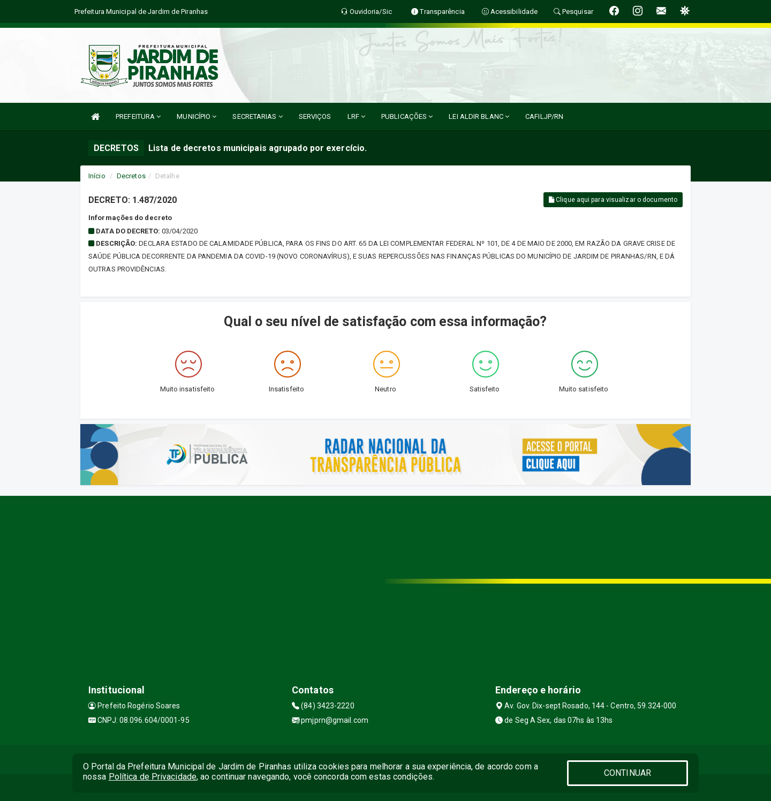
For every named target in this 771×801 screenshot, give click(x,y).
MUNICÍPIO (196, 116)
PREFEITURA (138, 116)
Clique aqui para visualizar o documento (613, 199)
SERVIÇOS (315, 116)
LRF (356, 116)
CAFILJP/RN (544, 116)
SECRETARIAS (257, 116)
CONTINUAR (627, 773)
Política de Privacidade (152, 777)
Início (96, 176)
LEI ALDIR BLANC (479, 116)
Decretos (131, 176)
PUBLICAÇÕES (407, 116)
